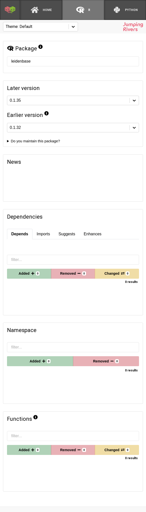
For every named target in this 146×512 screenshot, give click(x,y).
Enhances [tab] (93, 234)
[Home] (41, 10)
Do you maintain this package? (35, 141)
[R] (83, 10)
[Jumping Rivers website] (133, 26)
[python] (125, 10)
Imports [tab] (43, 234)
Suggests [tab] (66, 234)
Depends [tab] (19, 234)
